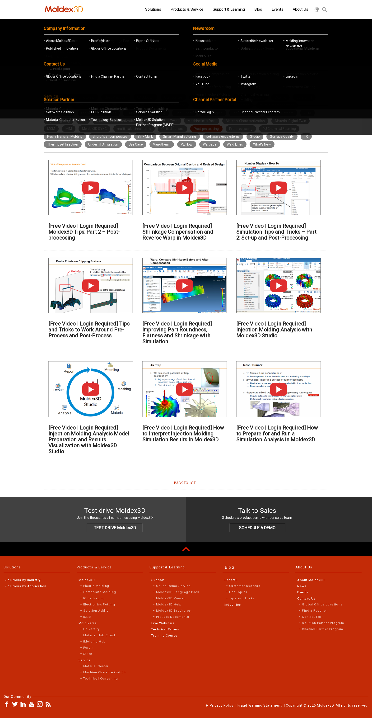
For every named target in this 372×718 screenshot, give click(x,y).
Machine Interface (201, 121)
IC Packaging (213, 113)
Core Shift (304, 97)
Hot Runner (184, 113)
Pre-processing (240, 129)
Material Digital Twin (290, 121)
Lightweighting (58, 121)
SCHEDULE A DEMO (257, 527)
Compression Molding (209, 97)
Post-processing (206, 129)
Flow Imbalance (59, 113)
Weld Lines (235, 144)
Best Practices (116, 97)
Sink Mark (145, 136)
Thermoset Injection (62, 144)
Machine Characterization (116, 121)
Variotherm (161, 144)
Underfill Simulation (103, 144)
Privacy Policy (222, 705)
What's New (262, 144)
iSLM (307, 113)
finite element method (277, 105)
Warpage (210, 144)
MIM (68, 129)
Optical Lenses (172, 129)
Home (53, 74)
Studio (255, 136)
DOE (151, 105)
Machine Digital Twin (161, 121)
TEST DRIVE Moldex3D (115, 527)
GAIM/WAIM (135, 113)
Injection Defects (280, 113)
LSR (83, 121)
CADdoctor (145, 97)
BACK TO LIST (185, 483)
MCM (51, 129)
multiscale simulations (134, 129)
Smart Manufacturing (179, 136)
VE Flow (187, 144)
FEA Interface (174, 105)
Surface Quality (282, 136)
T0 (306, 136)
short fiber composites (110, 136)
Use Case (136, 144)
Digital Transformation (92, 105)
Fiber (199, 105)
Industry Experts (245, 113)
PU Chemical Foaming (279, 129)
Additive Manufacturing (77, 97)
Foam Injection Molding (98, 113)
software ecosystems (223, 136)
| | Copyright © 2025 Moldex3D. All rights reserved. (289, 705)
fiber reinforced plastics (231, 105)
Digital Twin (128, 105)
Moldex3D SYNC (94, 129)
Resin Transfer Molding (65, 136)
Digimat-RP (56, 105)
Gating (160, 113)
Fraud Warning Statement (259, 705)
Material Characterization (245, 121)
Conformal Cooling (250, 97)
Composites (173, 97)
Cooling (280, 97)
